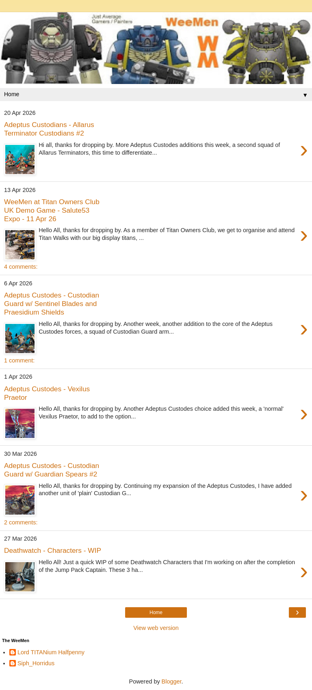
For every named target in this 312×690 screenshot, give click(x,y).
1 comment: (19, 360)
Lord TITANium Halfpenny (50, 652)
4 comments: (20, 266)
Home (156, 612)
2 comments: (20, 522)
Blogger (172, 681)
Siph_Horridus (35, 663)
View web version (156, 628)
